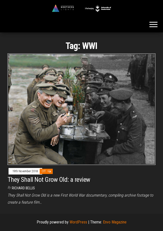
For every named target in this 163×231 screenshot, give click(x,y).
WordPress (78, 222)
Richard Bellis (23, 188)
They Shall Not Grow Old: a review (49, 179)
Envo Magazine (115, 222)
